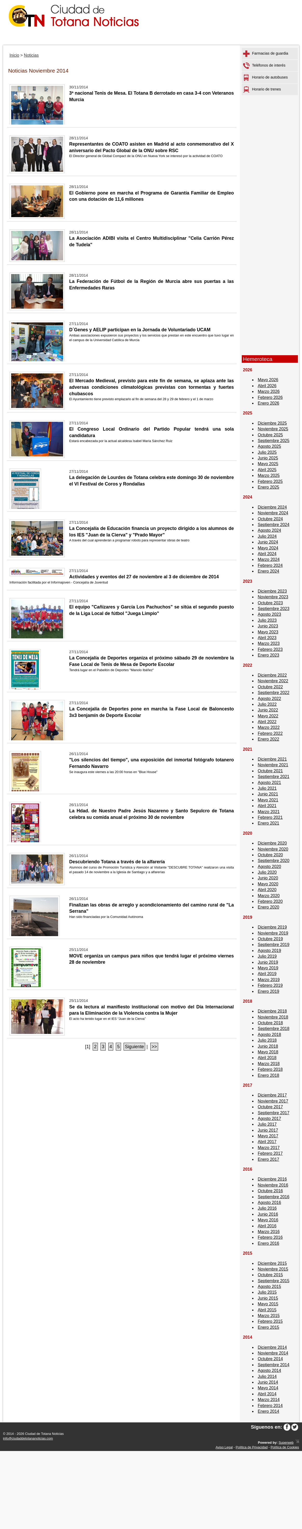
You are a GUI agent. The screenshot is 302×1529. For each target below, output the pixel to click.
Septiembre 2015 (274, 1281)
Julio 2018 (267, 1040)
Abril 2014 (267, 1394)
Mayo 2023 (268, 632)
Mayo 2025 (268, 464)
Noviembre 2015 (273, 1269)
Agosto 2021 (269, 782)
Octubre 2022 (270, 687)
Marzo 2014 (269, 1399)
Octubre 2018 (270, 1023)
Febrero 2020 (270, 901)
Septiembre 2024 (274, 524)
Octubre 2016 (270, 1191)
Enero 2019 (268, 991)
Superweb (286, 1442)
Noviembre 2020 (273, 849)
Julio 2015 (267, 1292)
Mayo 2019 (268, 968)
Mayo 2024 (268, 548)
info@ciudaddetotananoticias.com (28, 1438)
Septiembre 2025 (274, 440)
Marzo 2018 (269, 1063)
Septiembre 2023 (274, 608)
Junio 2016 (268, 1214)
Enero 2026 (268, 403)
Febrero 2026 (270, 397)
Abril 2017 (267, 1141)
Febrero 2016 (270, 1237)
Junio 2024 (268, 542)
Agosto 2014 (269, 1370)
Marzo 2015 (269, 1315)
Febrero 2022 (270, 733)
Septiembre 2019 (274, 944)
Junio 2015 (268, 1298)
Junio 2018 (268, 1046)
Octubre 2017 (270, 1107)
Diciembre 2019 (272, 927)
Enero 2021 (268, 823)
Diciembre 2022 (272, 675)
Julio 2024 (267, 536)
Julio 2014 (267, 1376)
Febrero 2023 (270, 649)
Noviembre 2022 (273, 681)
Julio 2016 (267, 1208)
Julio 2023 (267, 620)
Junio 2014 (268, 1382)
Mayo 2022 (268, 716)
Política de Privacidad (252, 1447)
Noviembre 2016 (273, 1185)
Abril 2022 (267, 722)
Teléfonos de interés (264, 65)
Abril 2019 (267, 973)
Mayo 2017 (268, 1136)
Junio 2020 (268, 878)
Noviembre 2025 (273, 429)
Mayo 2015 (268, 1304)
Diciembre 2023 (272, 591)
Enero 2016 (268, 1243)
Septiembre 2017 (274, 1113)
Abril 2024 (267, 554)
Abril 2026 (267, 386)
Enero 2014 (268, 1411)
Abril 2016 (267, 1226)
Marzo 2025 (269, 475)
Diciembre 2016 (272, 1179)
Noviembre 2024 (273, 513)
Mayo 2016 (268, 1220)
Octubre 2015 (270, 1275)
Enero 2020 (268, 907)
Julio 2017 (267, 1124)
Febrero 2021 (270, 817)
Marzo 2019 (269, 979)
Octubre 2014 (270, 1359)
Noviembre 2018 (273, 1017)
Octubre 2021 (270, 771)
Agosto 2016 (269, 1202)
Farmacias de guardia (265, 53)
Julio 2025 (267, 452)
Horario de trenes (262, 89)
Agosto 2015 (269, 1286)
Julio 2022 (267, 704)
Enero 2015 (268, 1327)
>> (154, 1046)
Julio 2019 (267, 956)
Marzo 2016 (269, 1231)
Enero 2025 (268, 487)
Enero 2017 (268, 1159)
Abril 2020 (267, 889)
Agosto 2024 (269, 530)
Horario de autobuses (265, 77)
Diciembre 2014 (272, 1347)
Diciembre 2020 (272, 843)
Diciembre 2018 (272, 1011)
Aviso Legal (224, 1447)
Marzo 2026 (269, 391)
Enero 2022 (268, 739)
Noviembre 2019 (273, 933)
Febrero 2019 (270, 985)
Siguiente (134, 1046)
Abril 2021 (267, 806)
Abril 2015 (267, 1310)
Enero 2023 (268, 655)
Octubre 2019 (270, 939)
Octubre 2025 (270, 435)
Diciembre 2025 (272, 423)
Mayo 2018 (268, 1052)
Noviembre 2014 (273, 1353)
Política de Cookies (285, 1447)
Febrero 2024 (270, 565)
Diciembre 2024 (272, 507)
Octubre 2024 (270, 519)
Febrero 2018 (270, 1069)
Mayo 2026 (268, 380)
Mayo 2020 (268, 884)
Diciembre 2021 (272, 759)
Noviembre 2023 (273, 597)
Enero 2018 (268, 1075)
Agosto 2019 (269, 950)
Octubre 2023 (270, 603)
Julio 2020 (267, 872)
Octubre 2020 (270, 855)
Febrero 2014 (270, 1405)
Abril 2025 (267, 470)
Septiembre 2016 (274, 1197)
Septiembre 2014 (274, 1365)
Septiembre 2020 (274, 860)
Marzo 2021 (269, 811)
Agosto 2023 (269, 614)
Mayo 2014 (268, 1388)
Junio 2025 (268, 458)
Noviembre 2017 (273, 1101)
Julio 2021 (267, 788)
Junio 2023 (268, 626)
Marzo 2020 (269, 895)
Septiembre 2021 (274, 776)
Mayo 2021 (268, 800)
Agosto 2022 (269, 698)
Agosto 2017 (269, 1118)
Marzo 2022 (269, 727)
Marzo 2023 (269, 643)
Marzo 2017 (269, 1147)
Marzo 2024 (269, 559)
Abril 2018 (267, 1057)
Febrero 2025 (270, 481)
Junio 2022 (268, 710)
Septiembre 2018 (274, 1028)
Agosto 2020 (269, 866)
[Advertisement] (270, 273)
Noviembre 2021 (273, 765)
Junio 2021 (268, 794)
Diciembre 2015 (272, 1263)
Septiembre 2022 (274, 692)
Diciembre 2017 (272, 1095)
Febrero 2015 (270, 1321)
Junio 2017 (268, 1130)
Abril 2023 (267, 638)
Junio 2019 (268, 962)
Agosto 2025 (269, 446)
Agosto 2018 (269, 1034)
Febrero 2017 (270, 1153)
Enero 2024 (268, 571)
